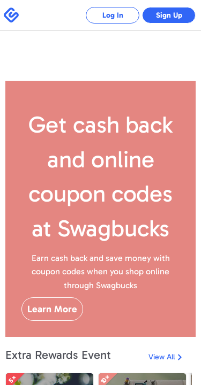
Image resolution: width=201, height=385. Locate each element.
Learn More (52, 309)
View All (161, 356)
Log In (112, 15)
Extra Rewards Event (58, 355)
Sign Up (169, 15)
